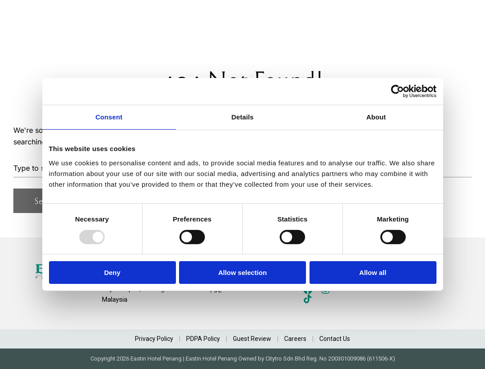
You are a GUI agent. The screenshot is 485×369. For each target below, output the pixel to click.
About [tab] (376, 117)
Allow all (373, 272)
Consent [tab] (108, 117)
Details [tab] (243, 117)
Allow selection (242, 272)
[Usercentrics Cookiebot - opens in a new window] (397, 91)
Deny (112, 272)
